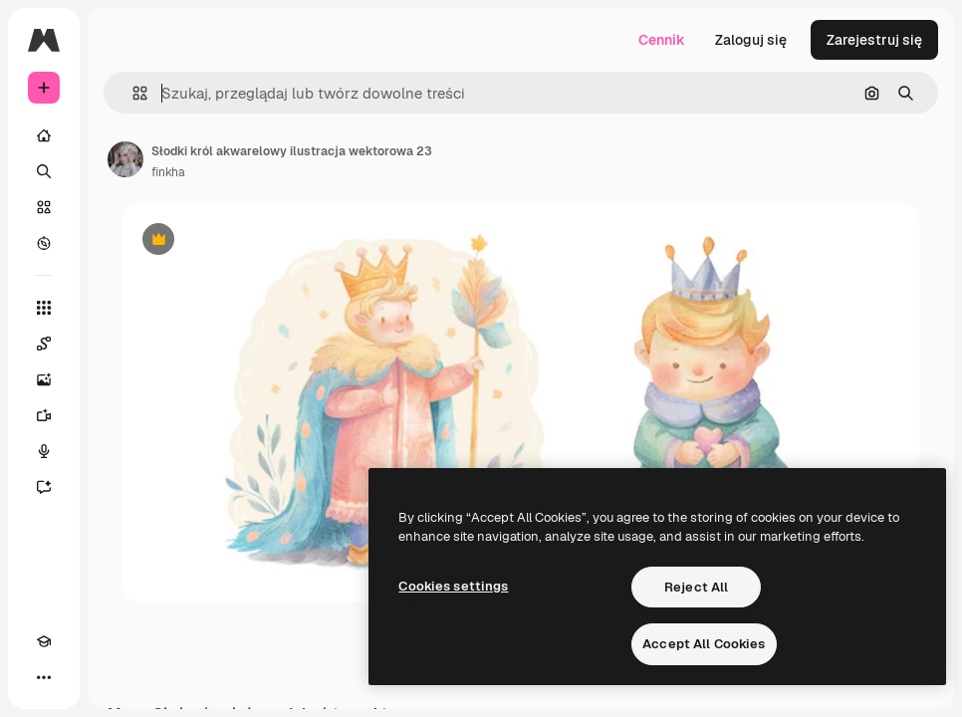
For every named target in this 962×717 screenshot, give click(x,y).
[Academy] (44, 641)
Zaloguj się (751, 40)
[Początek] (44, 135)
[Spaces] (44, 343)
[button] (132, 93)
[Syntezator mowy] (44, 451)
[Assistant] (44, 487)
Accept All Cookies (703, 643)
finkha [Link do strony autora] (168, 172)
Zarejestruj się (874, 40)
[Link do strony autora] (125, 159)
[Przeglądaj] (44, 243)
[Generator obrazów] (44, 379)
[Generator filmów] (44, 415)
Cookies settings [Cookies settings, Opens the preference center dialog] (453, 586)
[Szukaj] (44, 171)
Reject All (696, 587)
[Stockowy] (44, 207)
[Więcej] (44, 677)
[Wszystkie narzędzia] (44, 308)
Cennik (661, 40)
